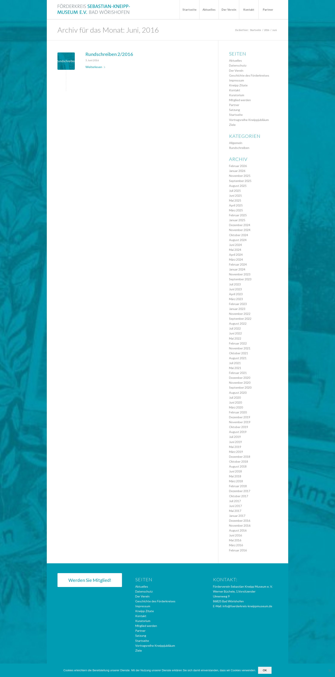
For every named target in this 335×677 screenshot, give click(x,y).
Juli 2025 (235, 190)
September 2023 (240, 279)
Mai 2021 (235, 368)
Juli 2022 (235, 328)
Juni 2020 (235, 402)
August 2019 (238, 432)
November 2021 (239, 348)
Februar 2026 (238, 166)
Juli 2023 (235, 284)
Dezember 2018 (239, 456)
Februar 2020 (238, 412)
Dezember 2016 (239, 520)
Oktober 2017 (238, 496)
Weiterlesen (95, 67)
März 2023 (236, 299)
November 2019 (239, 422)
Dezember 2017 (239, 491)
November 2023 (239, 274)
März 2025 (236, 210)
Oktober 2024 (238, 235)
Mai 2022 (235, 338)
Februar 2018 (238, 486)
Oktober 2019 (238, 427)
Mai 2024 (235, 249)
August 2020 (238, 392)
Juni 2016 (235, 535)
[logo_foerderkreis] (93, 9)
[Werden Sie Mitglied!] (89, 580)
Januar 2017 (237, 515)
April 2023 (236, 294)
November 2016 (239, 525)
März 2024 (236, 259)
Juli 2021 (235, 363)
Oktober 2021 (238, 353)
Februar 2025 (238, 215)
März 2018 (236, 481)
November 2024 (239, 230)
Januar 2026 (237, 171)
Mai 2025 (235, 200)
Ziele (232, 124)
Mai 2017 (235, 511)
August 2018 (238, 466)
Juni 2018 (235, 471)
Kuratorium (236, 95)
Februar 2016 (238, 550)
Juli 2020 (235, 397)
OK (265, 670)
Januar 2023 (237, 309)
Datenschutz (237, 65)
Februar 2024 (238, 264)
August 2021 (238, 358)
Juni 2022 (235, 333)
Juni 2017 (235, 506)
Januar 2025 (237, 220)
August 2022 (238, 323)
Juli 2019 (235, 437)
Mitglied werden (240, 100)
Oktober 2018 (238, 461)
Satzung (234, 110)
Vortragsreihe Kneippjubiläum (249, 120)
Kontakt (234, 90)
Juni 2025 (235, 195)
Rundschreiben (239, 148)
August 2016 (238, 530)
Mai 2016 (235, 540)
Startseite (236, 114)
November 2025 (239, 175)
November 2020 (239, 382)
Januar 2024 (237, 269)
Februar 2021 (238, 373)
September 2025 (240, 181)
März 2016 (236, 545)
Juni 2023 (235, 289)
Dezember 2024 (239, 225)
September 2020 (240, 387)
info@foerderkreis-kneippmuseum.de (247, 606)
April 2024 (236, 254)
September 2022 (240, 318)
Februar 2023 (238, 304)
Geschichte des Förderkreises (249, 75)
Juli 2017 (235, 501)
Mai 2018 (235, 476)
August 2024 (238, 240)
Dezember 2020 (239, 377)
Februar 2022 (238, 343)
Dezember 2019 (239, 417)
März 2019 (236, 451)
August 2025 (238, 185)
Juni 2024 (235, 245)
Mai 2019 (235, 447)
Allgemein (235, 143)
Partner (234, 105)
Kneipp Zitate (238, 85)
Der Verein (236, 70)
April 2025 (236, 205)
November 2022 (239, 313)
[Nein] (330, 670)
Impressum (236, 80)
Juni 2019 (235, 442)
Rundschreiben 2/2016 (109, 54)
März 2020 (236, 407)
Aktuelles (235, 60)
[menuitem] (189, 9)
